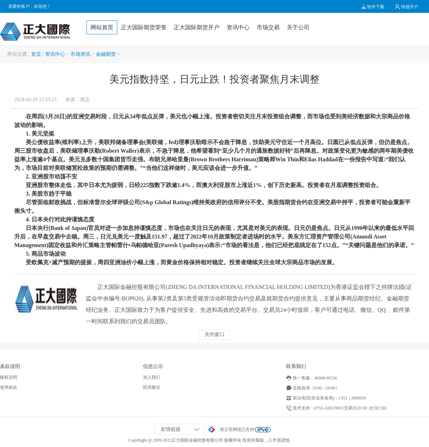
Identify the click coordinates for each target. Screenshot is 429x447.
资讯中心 (238, 27)
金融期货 (106, 54)
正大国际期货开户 (197, 27)
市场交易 (268, 27)
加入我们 (151, 377)
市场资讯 (80, 54)
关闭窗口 (214, 334)
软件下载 (372, 6)
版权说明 (8, 377)
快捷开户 (406, 6)
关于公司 (298, 27)
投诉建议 (151, 387)
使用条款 (8, 387)
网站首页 (101, 27)
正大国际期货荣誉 (144, 27)
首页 (36, 54)
